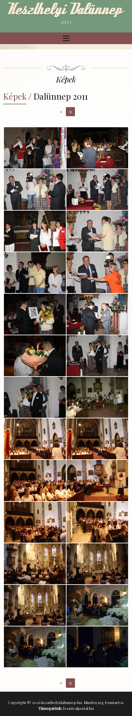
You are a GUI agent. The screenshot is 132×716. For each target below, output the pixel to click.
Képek (14, 96)
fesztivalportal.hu (78, 708)
